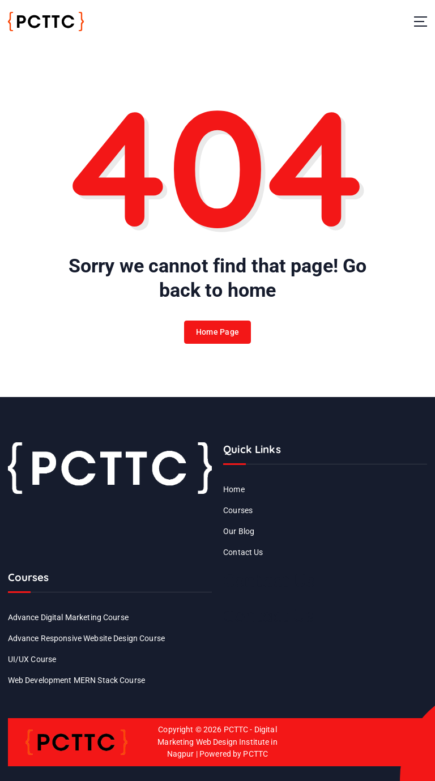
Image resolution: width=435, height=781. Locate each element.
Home (234, 489)
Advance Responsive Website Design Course (86, 638)
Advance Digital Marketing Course (68, 617)
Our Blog (238, 531)
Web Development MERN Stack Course (76, 680)
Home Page (217, 334)
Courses (238, 510)
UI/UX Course (32, 659)
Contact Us (243, 552)
